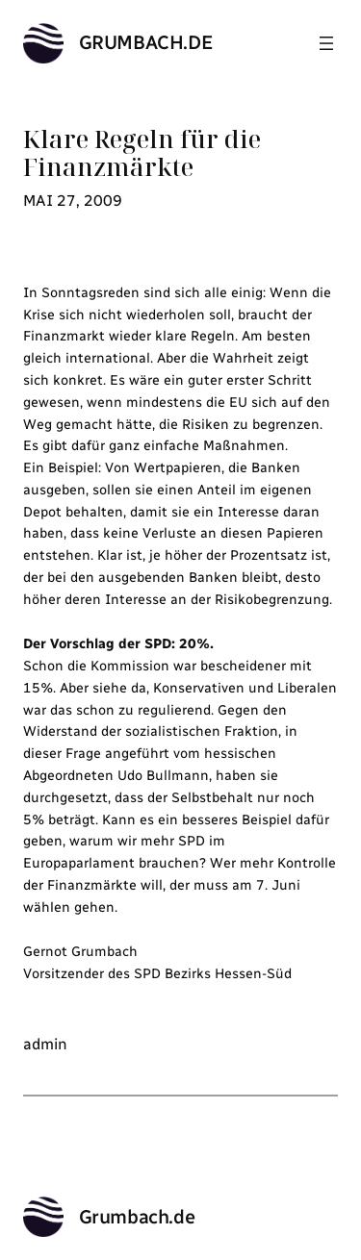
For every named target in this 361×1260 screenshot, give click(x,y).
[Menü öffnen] (326, 43)
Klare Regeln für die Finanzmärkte (142, 153)
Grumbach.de (146, 42)
